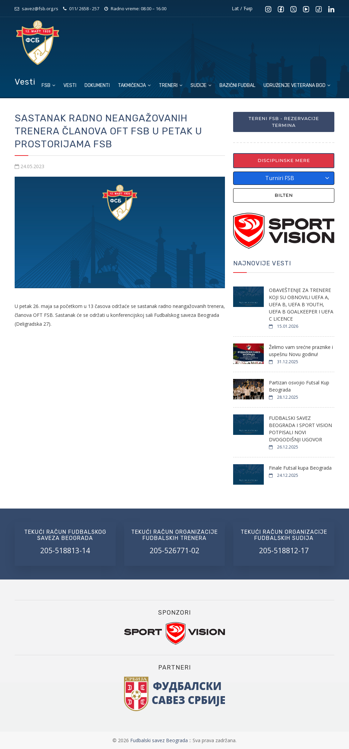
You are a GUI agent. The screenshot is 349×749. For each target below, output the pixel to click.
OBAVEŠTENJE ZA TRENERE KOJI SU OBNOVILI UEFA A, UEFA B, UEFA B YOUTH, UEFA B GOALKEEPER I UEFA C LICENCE (301, 304)
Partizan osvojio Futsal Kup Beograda (299, 386)
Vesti (69, 85)
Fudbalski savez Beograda (159, 740)
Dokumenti (97, 85)
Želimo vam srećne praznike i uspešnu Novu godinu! (301, 350)
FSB (48, 85)
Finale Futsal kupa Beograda (300, 468)
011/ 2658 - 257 (84, 8)
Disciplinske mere (284, 160)
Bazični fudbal (237, 85)
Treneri (170, 85)
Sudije (201, 85)
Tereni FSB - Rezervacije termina (284, 122)
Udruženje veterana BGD (296, 85)
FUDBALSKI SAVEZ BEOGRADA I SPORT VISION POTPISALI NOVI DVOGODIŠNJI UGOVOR (300, 429)
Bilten (284, 195)
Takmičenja (134, 85)
